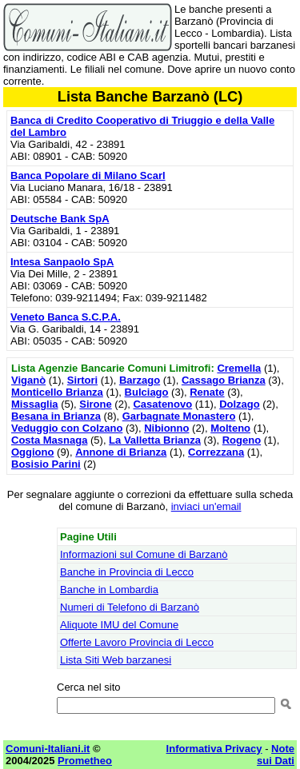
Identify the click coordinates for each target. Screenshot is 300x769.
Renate (207, 392)
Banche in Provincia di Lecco (127, 572)
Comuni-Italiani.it (48, 749)
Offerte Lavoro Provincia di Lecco (137, 642)
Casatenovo (162, 404)
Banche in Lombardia (109, 590)
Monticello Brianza (57, 392)
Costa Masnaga (49, 440)
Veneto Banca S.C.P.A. (65, 317)
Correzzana (216, 452)
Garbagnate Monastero (179, 416)
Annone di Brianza (120, 452)
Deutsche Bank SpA (60, 219)
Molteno (230, 428)
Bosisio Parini (46, 464)
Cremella (239, 368)
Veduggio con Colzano (66, 428)
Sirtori (82, 380)
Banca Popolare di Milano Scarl (88, 175)
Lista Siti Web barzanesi (115, 660)
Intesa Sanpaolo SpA (62, 262)
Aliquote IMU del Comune (119, 625)
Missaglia (34, 404)
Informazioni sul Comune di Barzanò (144, 554)
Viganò (28, 380)
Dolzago (239, 404)
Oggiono (32, 452)
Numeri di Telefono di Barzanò (129, 607)
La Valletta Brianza (155, 440)
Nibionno (166, 428)
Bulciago (147, 392)
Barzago (139, 380)
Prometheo (85, 761)
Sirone (95, 404)
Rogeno (241, 440)
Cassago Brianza (224, 380)
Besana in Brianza (56, 416)
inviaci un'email (206, 506)
